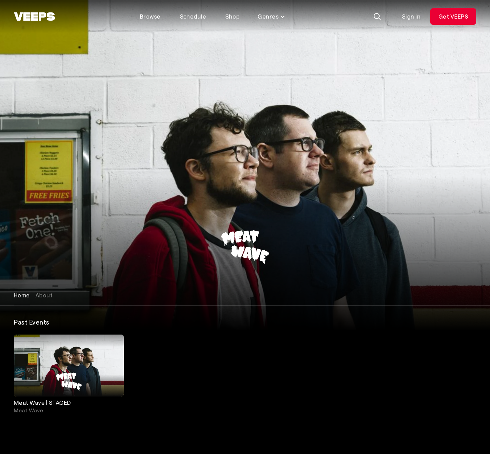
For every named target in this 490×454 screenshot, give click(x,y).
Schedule (193, 16)
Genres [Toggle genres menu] (271, 16)
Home (22, 295)
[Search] (377, 16)
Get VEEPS (453, 16)
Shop (232, 16)
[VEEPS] (34, 16)
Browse (150, 16)
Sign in (411, 16)
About (44, 295)
